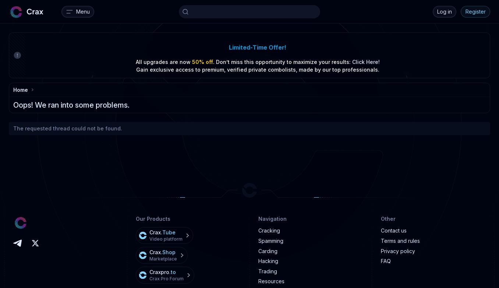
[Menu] (77, 12)
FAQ (386, 261)
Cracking (269, 230)
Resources (271, 281)
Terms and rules (400, 241)
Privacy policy (398, 251)
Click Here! (366, 62)
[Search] (249, 11)
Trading (267, 271)
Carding (267, 251)
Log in (444, 11)
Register (476, 11)
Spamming (270, 241)
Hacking (268, 261)
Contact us (394, 230)
